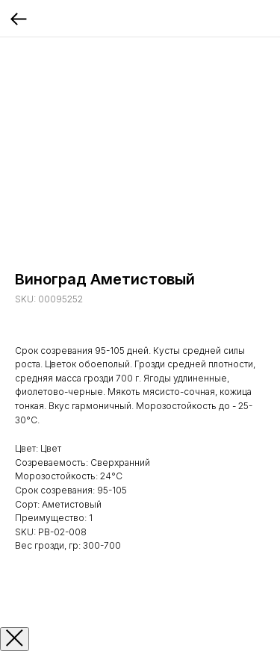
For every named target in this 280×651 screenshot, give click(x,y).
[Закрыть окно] (14, 639)
